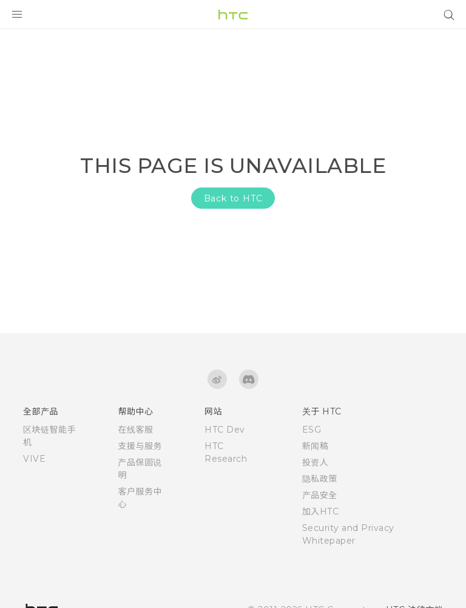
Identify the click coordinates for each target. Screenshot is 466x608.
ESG (312, 429)
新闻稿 (315, 446)
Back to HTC (233, 198)
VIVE (34, 458)
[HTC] (233, 14)
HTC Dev (224, 429)
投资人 (315, 462)
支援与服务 (140, 446)
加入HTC (320, 511)
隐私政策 (319, 478)
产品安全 (319, 495)
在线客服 (135, 429)
